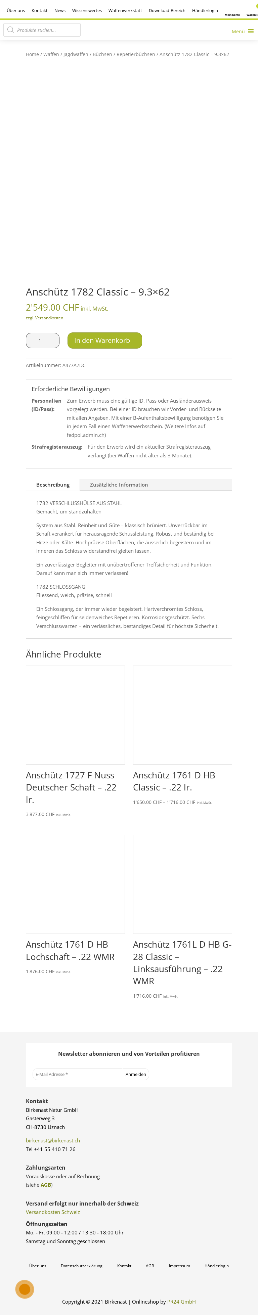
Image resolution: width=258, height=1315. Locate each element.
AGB (46, 1184)
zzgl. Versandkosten (44, 318)
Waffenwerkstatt (125, 10)
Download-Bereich (167, 10)
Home (32, 54)
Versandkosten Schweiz (53, 1212)
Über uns (16, 10)
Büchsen (102, 54)
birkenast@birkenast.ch (53, 1140)
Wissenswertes (87, 10)
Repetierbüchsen (136, 54)
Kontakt (40, 10)
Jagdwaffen (75, 54)
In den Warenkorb (102, 340)
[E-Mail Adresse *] (77, 1074)
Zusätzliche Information (119, 484)
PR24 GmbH (181, 1301)
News (60, 10)
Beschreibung (53, 484)
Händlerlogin (205, 10)
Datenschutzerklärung (81, 1266)
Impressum (179, 1266)
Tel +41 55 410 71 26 (51, 1149)
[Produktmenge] (42, 340)
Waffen (51, 54)
